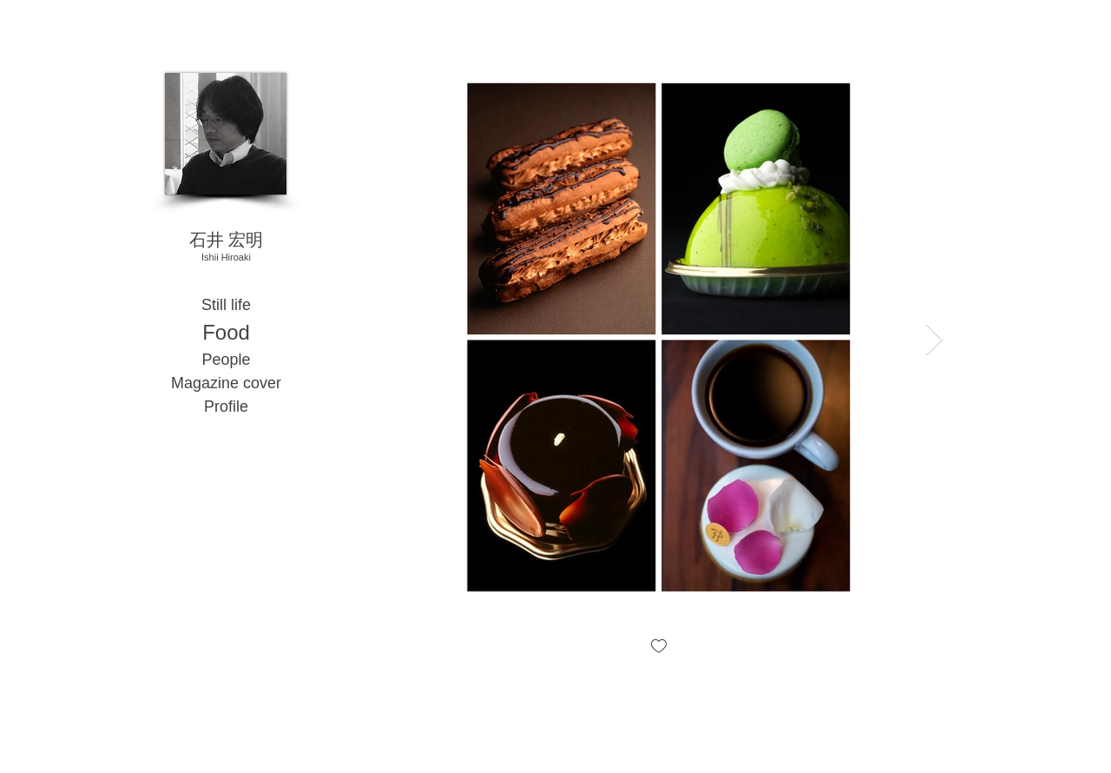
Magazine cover (226, 383)
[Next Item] (934, 340)
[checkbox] (658, 647)
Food (226, 332)
